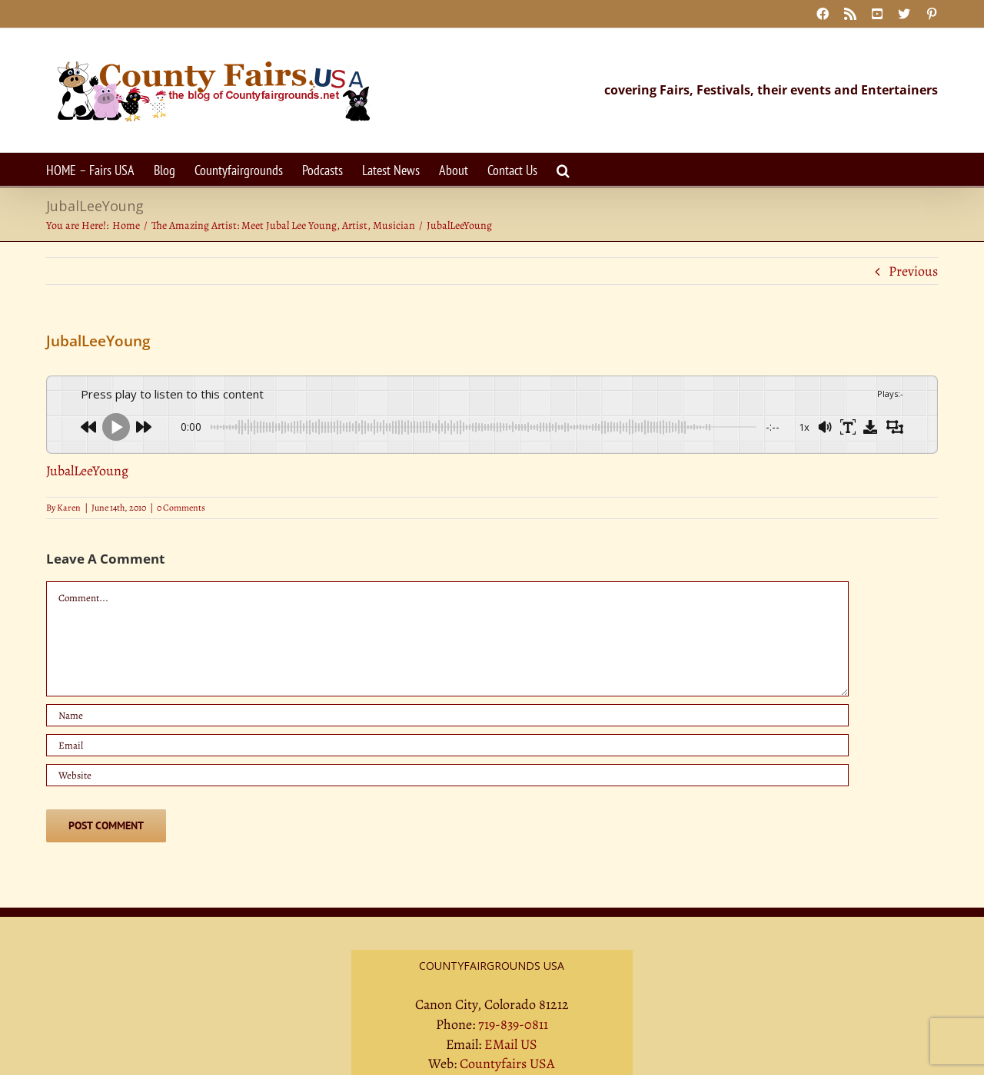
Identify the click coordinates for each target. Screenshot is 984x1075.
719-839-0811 (513, 1024)
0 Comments (181, 507)
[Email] (447, 745)
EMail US (510, 1044)
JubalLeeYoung (87, 470)
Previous (913, 271)
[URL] (447, 775)
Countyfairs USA (507, 1063)
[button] (563, 169)
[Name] (447, 715)
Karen (69, 507)
